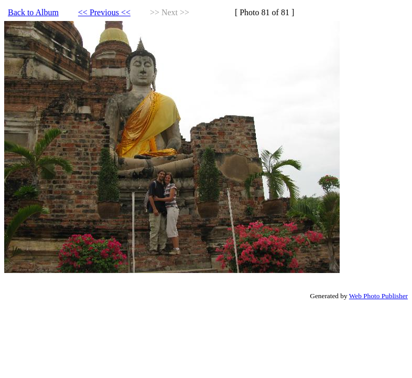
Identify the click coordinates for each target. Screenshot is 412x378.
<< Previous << (104, 12)
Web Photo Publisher (378, 296)
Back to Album (33, 12)
